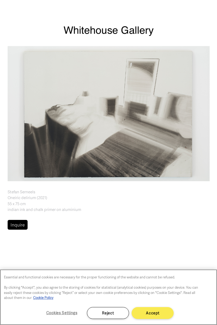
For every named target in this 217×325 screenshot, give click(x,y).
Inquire (18, 225)
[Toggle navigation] (207, 10)
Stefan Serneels (21, 192)
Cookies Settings (62, 312)
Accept (152, 313)
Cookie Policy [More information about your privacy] (43, 297)
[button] (109, 113)
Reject (108, 313)
